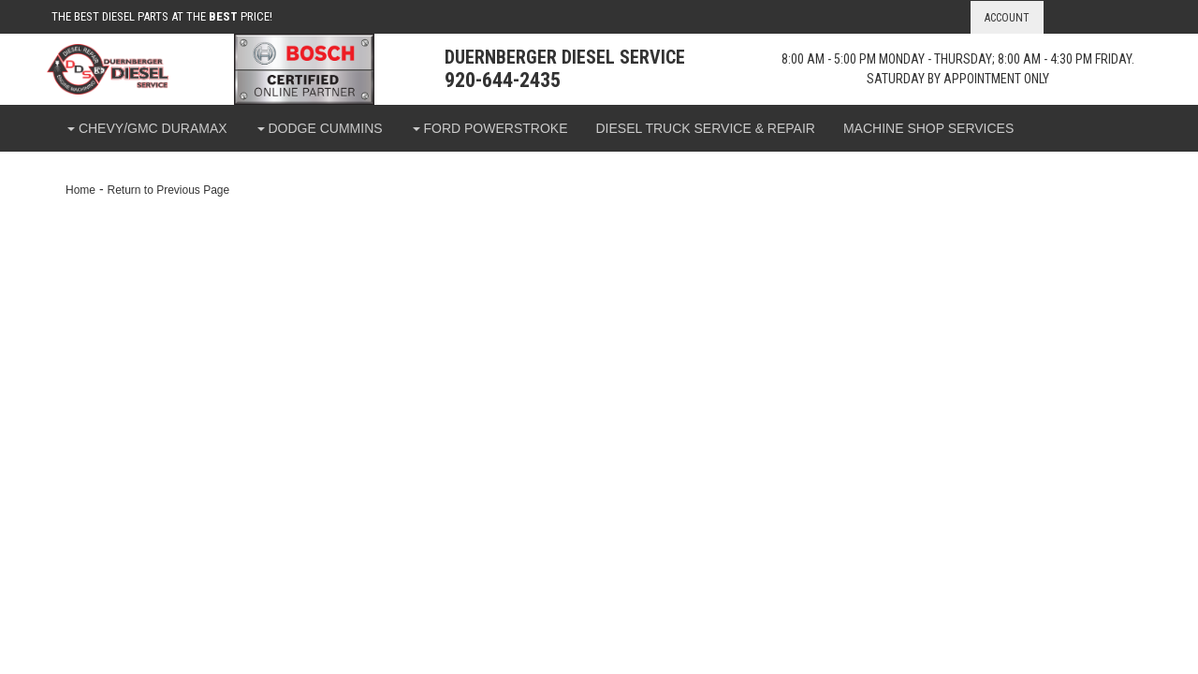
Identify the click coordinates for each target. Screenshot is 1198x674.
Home (80, 190)
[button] (146, 128)
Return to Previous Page (168, 190)
